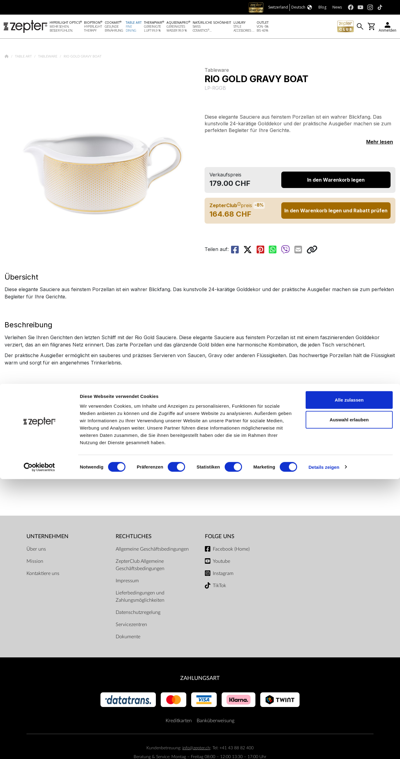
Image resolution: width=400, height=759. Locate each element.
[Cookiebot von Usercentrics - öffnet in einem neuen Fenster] (39, 747)
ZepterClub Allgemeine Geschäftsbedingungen (140, 566)
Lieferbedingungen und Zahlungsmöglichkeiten (140, 598)
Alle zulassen (349, 679)
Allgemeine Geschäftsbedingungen (152, 550)
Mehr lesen (379, 143)
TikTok (219, 586)
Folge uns (219, 537)
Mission (34, 562)
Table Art (24, 57)
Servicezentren (131, 625)
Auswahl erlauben (349, 699)
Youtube (221, 562)
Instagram (223, 574)
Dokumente (128, 637)
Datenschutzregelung (138, 613)
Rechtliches (134, 537)
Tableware (48, 57)
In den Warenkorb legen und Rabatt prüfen (336, 212)
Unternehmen (47, 537)
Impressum (127, 582)
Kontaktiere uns (42, 574)
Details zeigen (323, 747)
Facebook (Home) (231, 550)
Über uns (36, 550)
